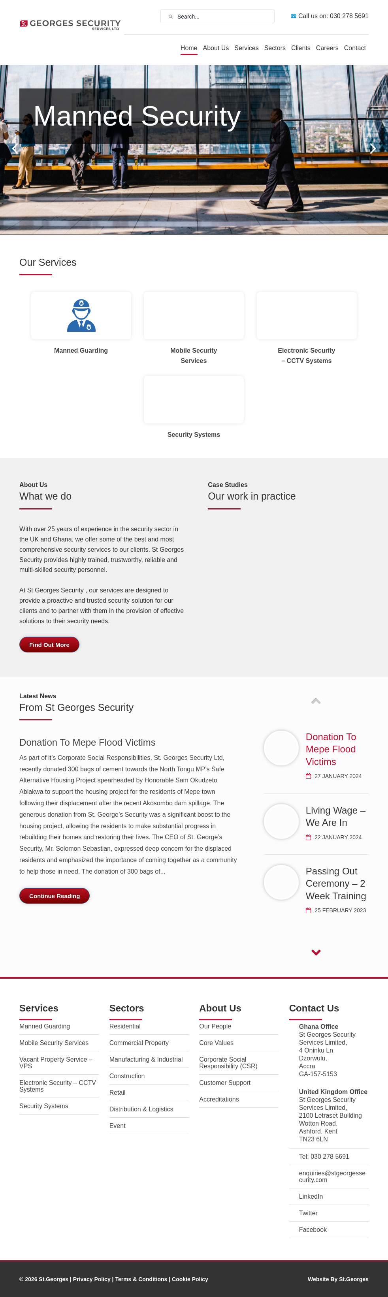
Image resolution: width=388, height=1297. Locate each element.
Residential (125, 1026)
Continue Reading (54, 896)
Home (189, 48)
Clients (301, 48)
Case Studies (227, 485)
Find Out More (49, 644)
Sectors (275, 48)
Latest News (37, 696)
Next (373, 148)
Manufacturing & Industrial (146, 1059)
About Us (216, 48)
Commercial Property (139, 1042)
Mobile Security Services (54, 1042)
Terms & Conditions (141, 1279)
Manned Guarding (44, 1026)
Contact (355, 48)
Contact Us (314, 1008)
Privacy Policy (92, 1279)
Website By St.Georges (338, 1279)
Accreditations (219, 1099)
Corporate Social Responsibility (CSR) (228, 1063)
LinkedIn (311, 1196)
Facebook (313, 1229)
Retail (117, 1092)
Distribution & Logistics (141, 1109)
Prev (15, 148)
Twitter (308, 1213)
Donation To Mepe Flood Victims (87, 742)
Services (246, 48)
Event (117, 1125)
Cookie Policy (190, 1279)
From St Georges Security (76, 707)
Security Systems (43, 1106)
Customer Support (225, 1082)
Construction (127, 1076)
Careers (327, 48)
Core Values (216, 1042)
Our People (215, 1026)
